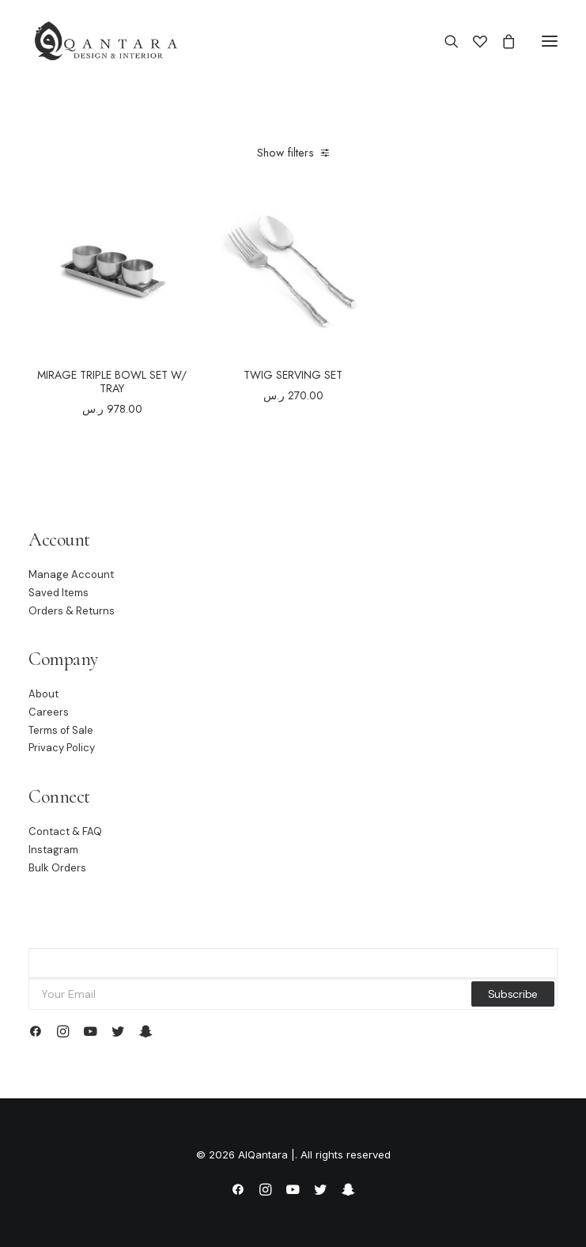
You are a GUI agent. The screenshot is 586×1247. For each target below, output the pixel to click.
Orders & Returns (71, 611)
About (43, 694)
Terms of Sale (60, 730)
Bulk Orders (57, 868)
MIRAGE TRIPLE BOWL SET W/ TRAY (112, 381)
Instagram (53, 849)
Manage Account (71, 574)
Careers (48, 712)
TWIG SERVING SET (293, 375)
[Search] (444, 41)
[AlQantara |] (105, 41)
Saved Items (58, 592)
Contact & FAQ (65, 831)
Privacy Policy (61, 747)
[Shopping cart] (501, 41)
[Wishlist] (473, 41)
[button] (549, 41)
